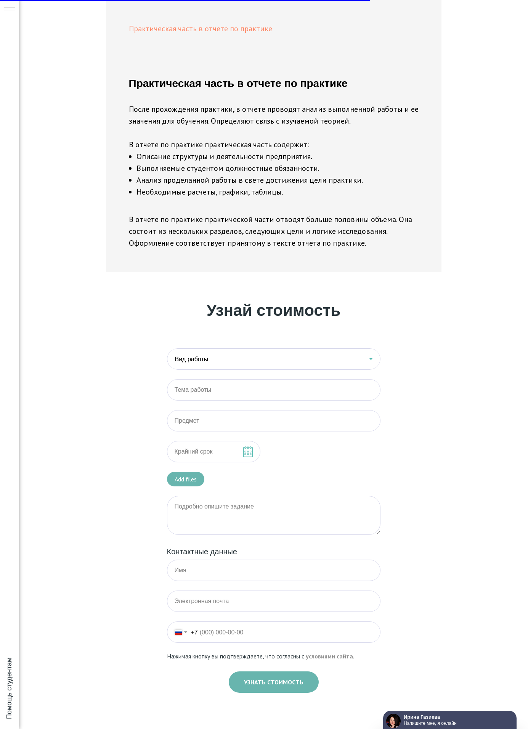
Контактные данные (202, 551)
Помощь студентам (9, 688)
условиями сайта (329, 656)
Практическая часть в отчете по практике (200, 29)
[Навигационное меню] (9, 11)
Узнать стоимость (274, 682)
